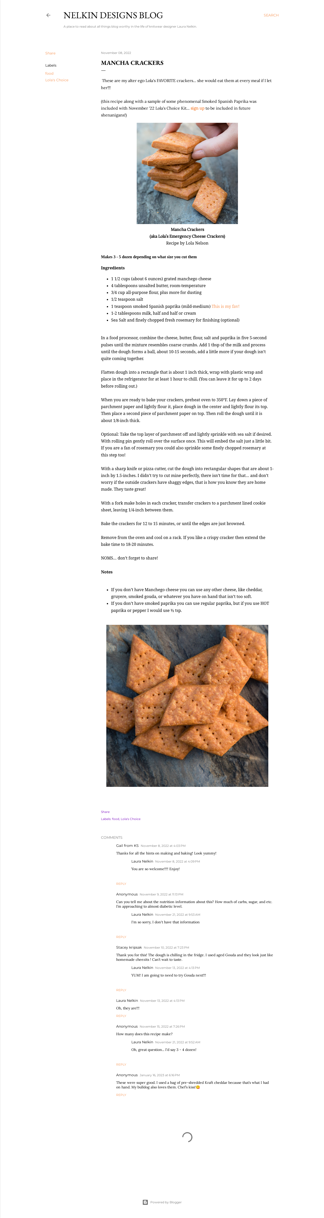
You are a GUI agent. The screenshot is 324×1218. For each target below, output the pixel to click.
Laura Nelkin (142, 861)
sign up (198, 108)
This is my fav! (225, 306)
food (49, 73)
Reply (121, 884)
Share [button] (50, 53)
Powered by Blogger (162, 1202)
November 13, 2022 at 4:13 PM (177, 968)
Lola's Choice (56, 80)
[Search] (271, 15)
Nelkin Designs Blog (113, 15)
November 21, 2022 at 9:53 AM (177, 914)
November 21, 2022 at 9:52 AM (177, 1042)
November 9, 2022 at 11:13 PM (161, 894)
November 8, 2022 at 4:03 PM (163, 846)
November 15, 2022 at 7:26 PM (162, 1026)
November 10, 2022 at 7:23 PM (166, 947)
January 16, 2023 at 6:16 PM (160, 1075)
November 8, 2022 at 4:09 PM (177, 861)
